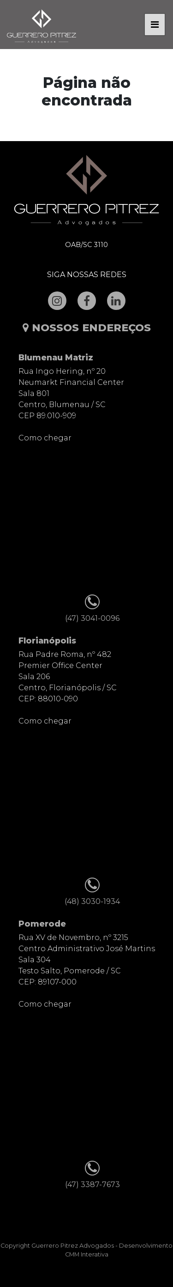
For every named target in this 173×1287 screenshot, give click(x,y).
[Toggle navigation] (155, 24)
